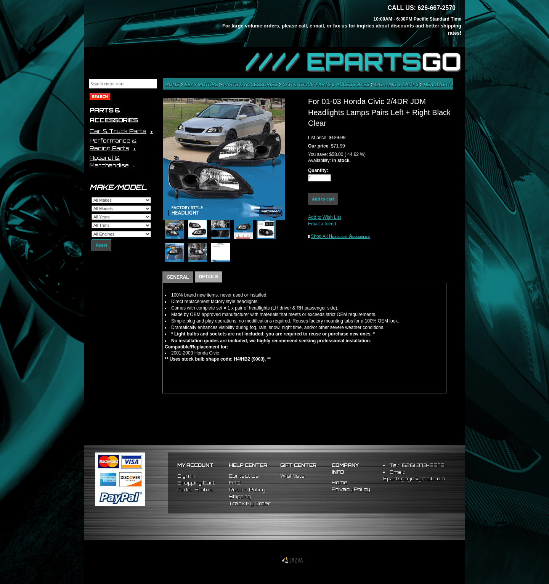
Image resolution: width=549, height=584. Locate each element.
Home (172, 84)
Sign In (186, 476)
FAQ (235, 483)
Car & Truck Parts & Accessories (327, 84)
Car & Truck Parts (118, 131)
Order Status (195, 490)
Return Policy (247, 490)
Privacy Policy (351, 489)
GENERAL (178, 277)
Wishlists (292, 476)
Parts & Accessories (250, 84)
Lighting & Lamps (397, 84)
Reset (101, 245)
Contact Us (244, 476)
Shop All (340, 236)
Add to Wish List (324, 217)
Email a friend (322, 223)
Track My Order (250, 503)
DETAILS (208, 276)
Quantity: (318, 170)
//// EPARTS (353, 61)
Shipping (240, 496)
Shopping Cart (196, 483)
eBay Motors (202, 84)
